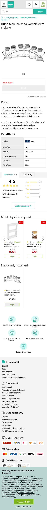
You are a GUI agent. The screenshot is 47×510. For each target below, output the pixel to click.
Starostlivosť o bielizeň (10, 407)
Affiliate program (8, 375)
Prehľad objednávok (9, 420)
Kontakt (5, 366)
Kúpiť (23, 88)
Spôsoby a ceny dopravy (11, 393)
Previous (4, 239)
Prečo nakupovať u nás (11, 399)
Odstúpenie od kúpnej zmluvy (13, 428)
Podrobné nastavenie (23, 507)
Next (43, 239)
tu (15, 497)
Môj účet (5, 417)
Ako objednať (7, 387)
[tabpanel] (23, 52)
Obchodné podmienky (10, 404)
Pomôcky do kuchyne (28, 18)
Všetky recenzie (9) (23, 206)
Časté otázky (7, 423)
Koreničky (4, 20)
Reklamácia (6, 425)
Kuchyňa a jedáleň (12, 18)
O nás (4, 369)
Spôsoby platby (8, 396)
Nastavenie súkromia (26, 493)
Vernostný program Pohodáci (13, 390)
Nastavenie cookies (9, 401)
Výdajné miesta (8, 372)
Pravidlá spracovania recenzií (13, 431)
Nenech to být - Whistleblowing (13, 378)
